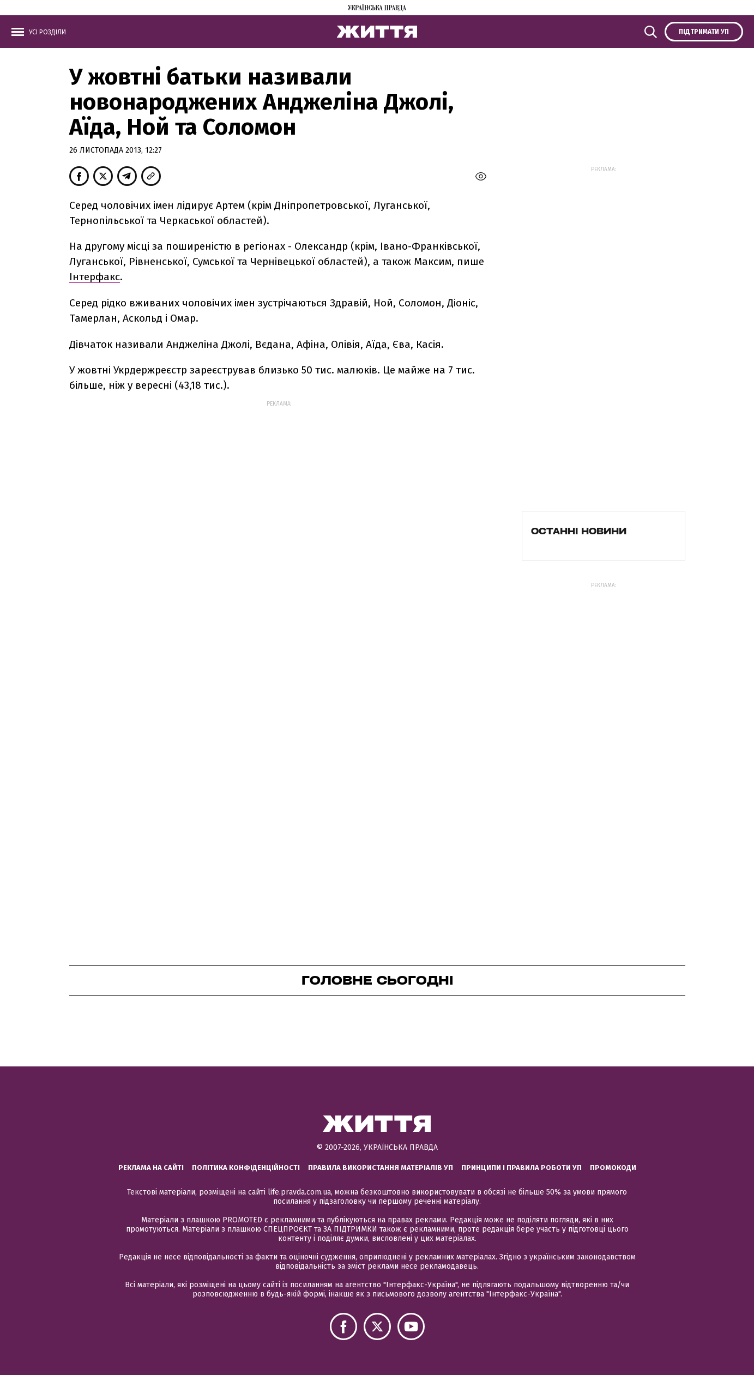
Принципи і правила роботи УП (521, 1167)
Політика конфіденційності (246, 1167)
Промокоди (613, 1167)
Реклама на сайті (151, 1167)
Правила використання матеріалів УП (380, 1167)
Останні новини (578, 531)
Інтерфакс (94, 276)
